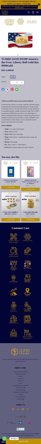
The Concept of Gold (20, 387)
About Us (20, 376)
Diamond (20, 394)
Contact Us (20, 381)
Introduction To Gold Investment (20, 392)
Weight (3, 77)
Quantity (3, 81)
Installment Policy (30, 435)
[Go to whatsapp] (4, 438)
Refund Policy (24, 433)
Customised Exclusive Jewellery (20, 385)
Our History (20, 378)
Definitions (31, 433)
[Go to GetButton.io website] (4, 442)
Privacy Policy (16, 433)
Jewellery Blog (20, 399)
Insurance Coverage (20, 390)
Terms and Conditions (7, 433)
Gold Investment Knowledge (20, 371)
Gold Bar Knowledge (20, 374)
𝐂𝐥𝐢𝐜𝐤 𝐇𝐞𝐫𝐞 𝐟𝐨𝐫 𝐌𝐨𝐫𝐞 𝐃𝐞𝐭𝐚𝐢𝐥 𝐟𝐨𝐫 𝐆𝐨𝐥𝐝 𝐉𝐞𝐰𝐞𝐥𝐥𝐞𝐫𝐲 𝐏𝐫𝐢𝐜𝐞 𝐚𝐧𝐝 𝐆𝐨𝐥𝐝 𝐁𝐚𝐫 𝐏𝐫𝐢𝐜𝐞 (19, 6)
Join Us (20, 383)
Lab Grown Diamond (20, 396)
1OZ (12, 77)
